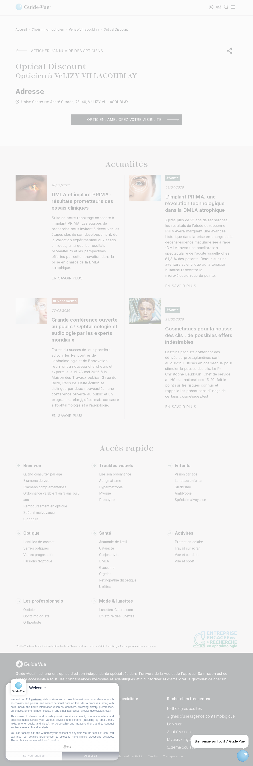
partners (36, 699)
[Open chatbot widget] (243, 756)
